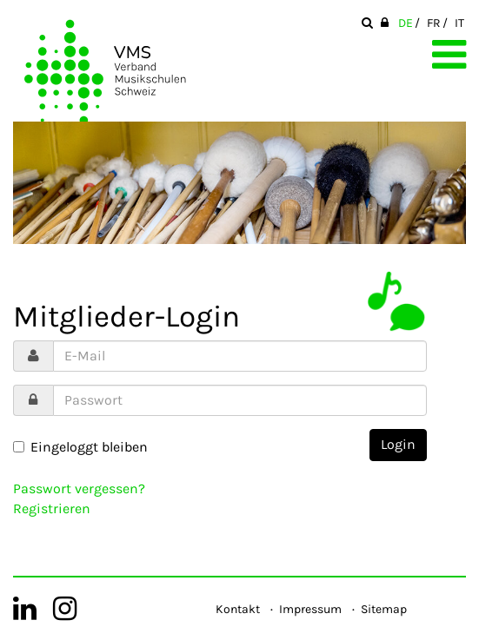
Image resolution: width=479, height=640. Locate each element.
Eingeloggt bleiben (80, 447)
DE (405, 23)
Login (398, 444)
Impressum (310, 609)
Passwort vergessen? (79, 488)
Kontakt (238, 609)
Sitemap (384, 609)
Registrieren (51, 508)
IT (459, 23)
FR (434, 23)
